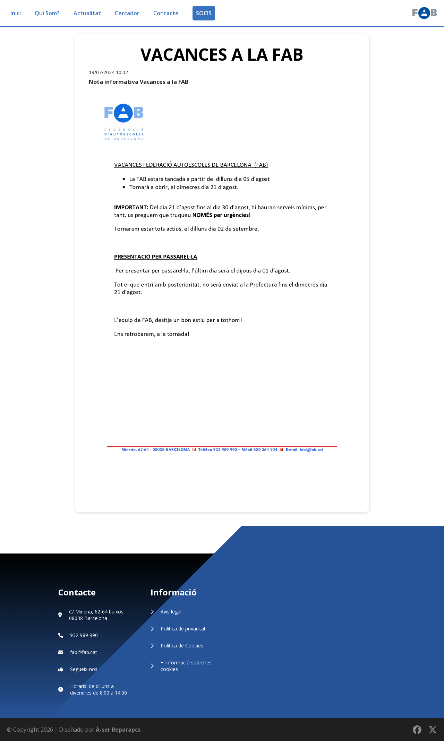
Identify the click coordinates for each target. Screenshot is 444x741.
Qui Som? (47, 13)
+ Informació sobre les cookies (186, 665)
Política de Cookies (182, 645)
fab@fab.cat (83, 652)
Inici (15, 13)
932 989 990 (84, 635)
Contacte (166, 13)
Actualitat (87, 13)
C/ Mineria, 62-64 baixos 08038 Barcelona (96, 614)
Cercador (127, 13)
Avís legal (171, 611)
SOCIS (204, 13)
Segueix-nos (83, 669)
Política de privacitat (183, 628)
